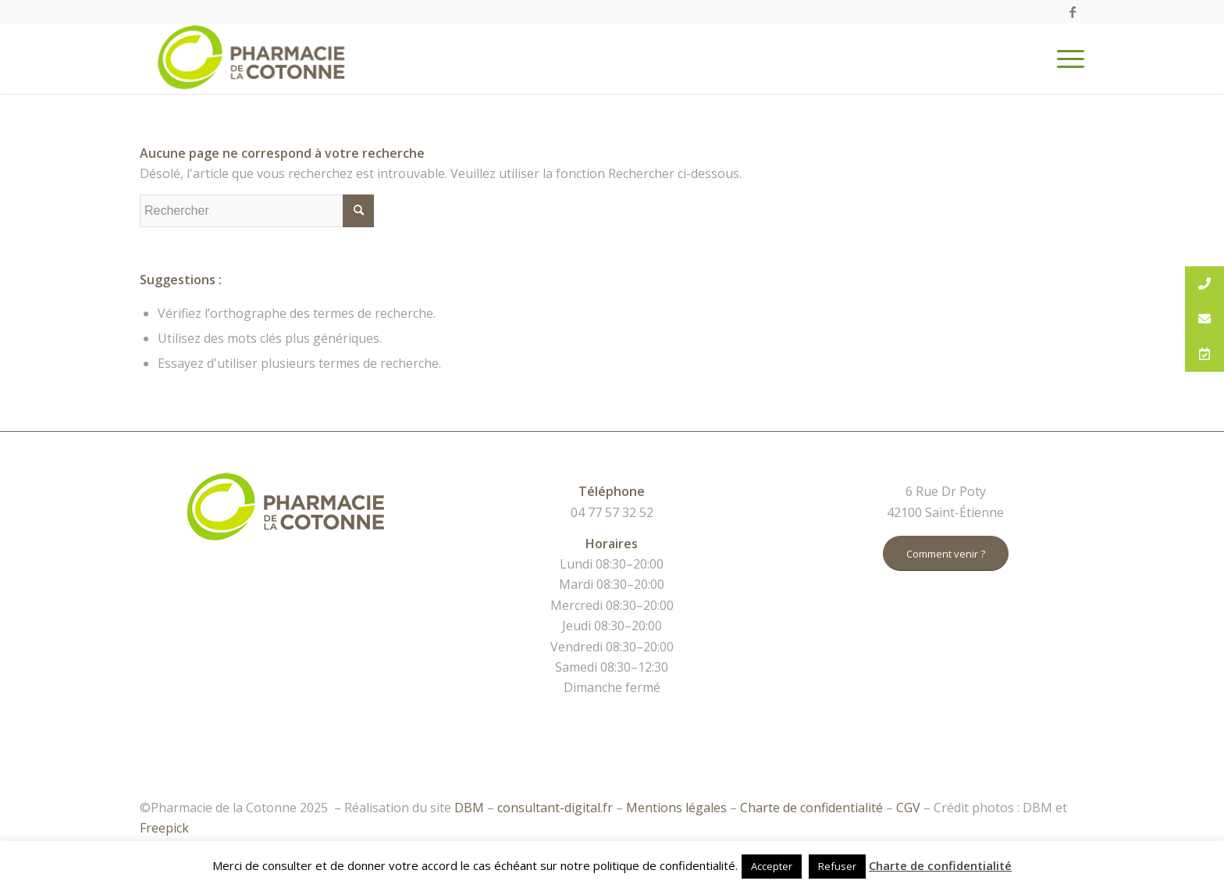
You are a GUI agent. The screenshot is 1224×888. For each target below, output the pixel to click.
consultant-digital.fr (555, 807)
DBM (469, 807)
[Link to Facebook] (1072, 11)
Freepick (164, 827)
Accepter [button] (771, 866)
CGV (908, 807)
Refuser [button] (837, 866)
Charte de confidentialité (811, 807)
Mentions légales (676, 807)
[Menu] (1065, 58)
